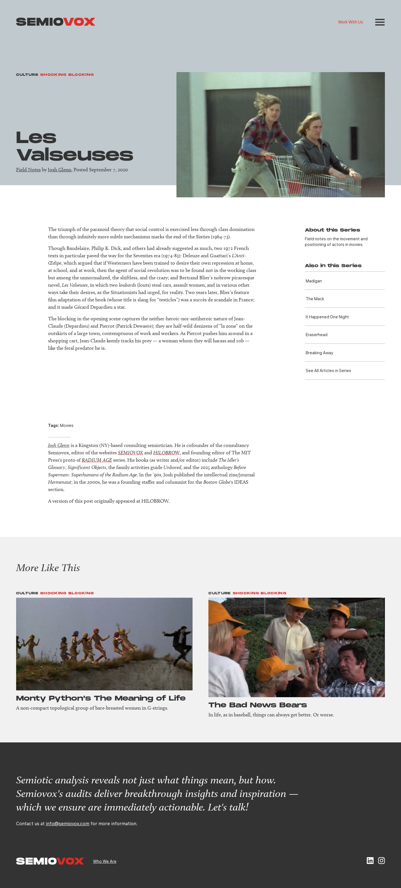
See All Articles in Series (328, 370)
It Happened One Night (327, 316)
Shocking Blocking (67, 75)
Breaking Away (319, 352)
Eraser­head (316, 334)
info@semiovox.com (67, 823)
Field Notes (28, 170)
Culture (27, 75)
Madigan (314, 281)
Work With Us (350, 22)
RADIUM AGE (97, 460)
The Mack (315, 298)
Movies (67, 425)
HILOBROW (166, 452)
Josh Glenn (59, 170)
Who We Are (105, 861)
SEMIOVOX (130, 452)
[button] (380, 22)
